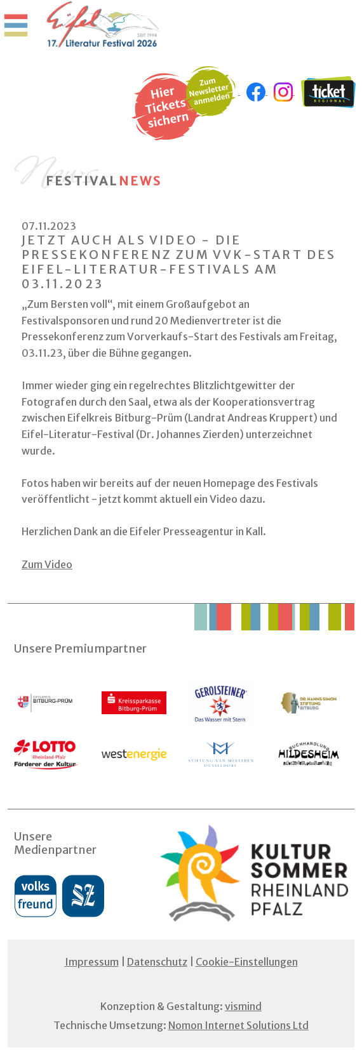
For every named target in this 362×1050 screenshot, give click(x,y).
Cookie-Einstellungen (247, 961)
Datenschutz (157, 961)
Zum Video (47, 564)
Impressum (92, 961)
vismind (243, 1006)
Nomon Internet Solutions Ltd (238, 1025)
